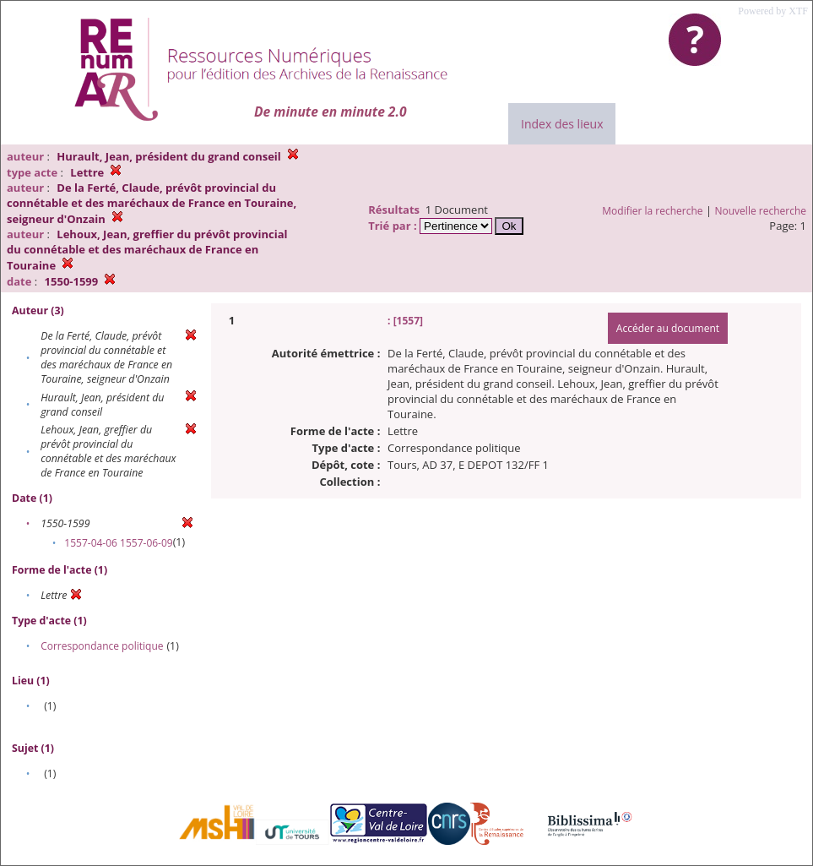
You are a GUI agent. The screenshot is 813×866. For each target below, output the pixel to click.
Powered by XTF (773, 11)
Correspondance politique (102, 646)
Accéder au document (667, 328)
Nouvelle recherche (761, 211)
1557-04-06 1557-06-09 (118, 543)
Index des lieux (562, 124)
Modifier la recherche (652, 211)
